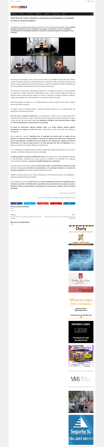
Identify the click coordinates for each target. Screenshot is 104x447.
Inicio (12, 1)
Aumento (79, 385)
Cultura (88, 388)
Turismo (46, 14)
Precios (81, 404)
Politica (22, 14)
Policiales (30, 14)
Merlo (80, 398)
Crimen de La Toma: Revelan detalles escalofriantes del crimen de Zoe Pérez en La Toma (85, 363)
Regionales (72, 406)
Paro (70, 401)
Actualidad (72, 385)
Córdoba (85, 385)
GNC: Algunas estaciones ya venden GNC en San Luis (85, 370)
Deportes (39, 14)
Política (88, 401)
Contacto (18, 1)
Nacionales (56, 14)
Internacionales (73, 398)
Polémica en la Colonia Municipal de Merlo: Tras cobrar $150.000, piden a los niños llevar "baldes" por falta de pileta (81, 355)
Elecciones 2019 (87, 393)
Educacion (71, 393)
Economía (84, 390)
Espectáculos (80, 396)
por (70, 404)
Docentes (78, 390)
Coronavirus (72, 388)
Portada (14, 14)
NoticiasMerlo (76, 344)
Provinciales (88, 404)
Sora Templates (19, 445)
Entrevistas (72, 396)
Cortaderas (81, 388)
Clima (63, 14)
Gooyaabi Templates (36, 445)
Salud (78, 406)
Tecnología (72, 409)
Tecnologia (84, 406)
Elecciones (79, 393)
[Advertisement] (24, 431)
